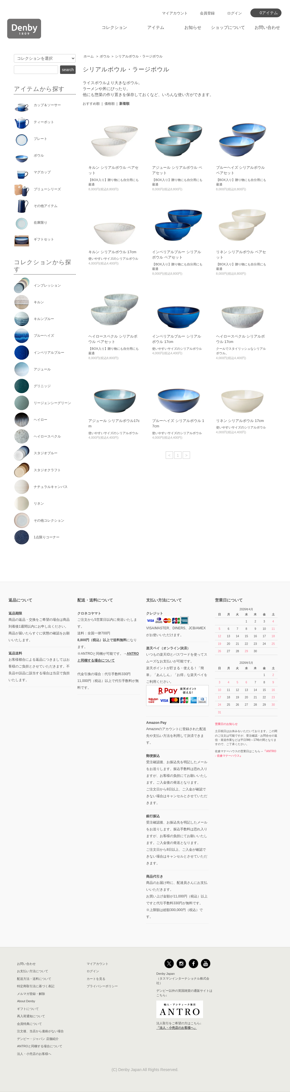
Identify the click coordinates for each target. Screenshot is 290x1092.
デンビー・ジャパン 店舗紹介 (37, 1038)
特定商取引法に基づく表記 (35, 986)
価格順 (110, 104)
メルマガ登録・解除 (31, 993)
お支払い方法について (32, 971)
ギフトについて (28, 1008)
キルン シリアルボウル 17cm (112, 252)
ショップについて (228, 27)
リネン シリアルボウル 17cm (240, 421)
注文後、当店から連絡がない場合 (40, 1031)
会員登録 (207, 13)
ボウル (105, 56)
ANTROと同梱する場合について (39, 1046)
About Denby (26, 1001)
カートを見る (96, 978)
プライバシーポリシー (102, 986)
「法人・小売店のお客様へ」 (176, 1027)
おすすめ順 (91, 104)
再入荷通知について (31, 1016)
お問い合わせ (267, 27)
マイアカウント (175, 13)
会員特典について (29, 1023)
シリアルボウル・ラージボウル (139, 56)
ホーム (89, 56)
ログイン (234, 13)
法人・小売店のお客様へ (34, 1053)
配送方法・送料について (34, 978)
